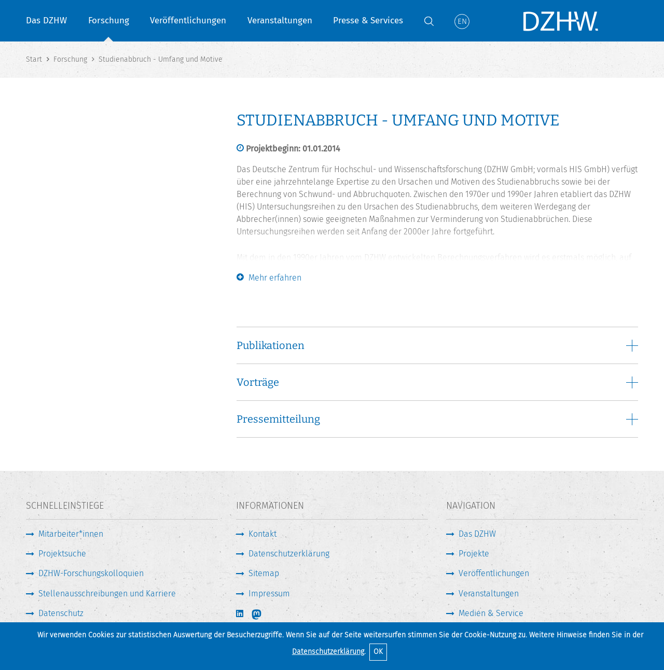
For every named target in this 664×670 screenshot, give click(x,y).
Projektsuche (62, 554)
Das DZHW (46, 20)
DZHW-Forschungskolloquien (91, 573)
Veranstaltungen (279, 20)
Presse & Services (368, 20)
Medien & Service (491, 613)
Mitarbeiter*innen (70, 534)
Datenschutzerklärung (328, 651)
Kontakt (262, 534)
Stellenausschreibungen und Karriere (107, 593)
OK (378, 651)
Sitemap (263, 573)
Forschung (108, 20)
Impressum (269, 593)
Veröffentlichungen (188, 20)
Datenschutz (61, 613)
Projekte (474, 554)
